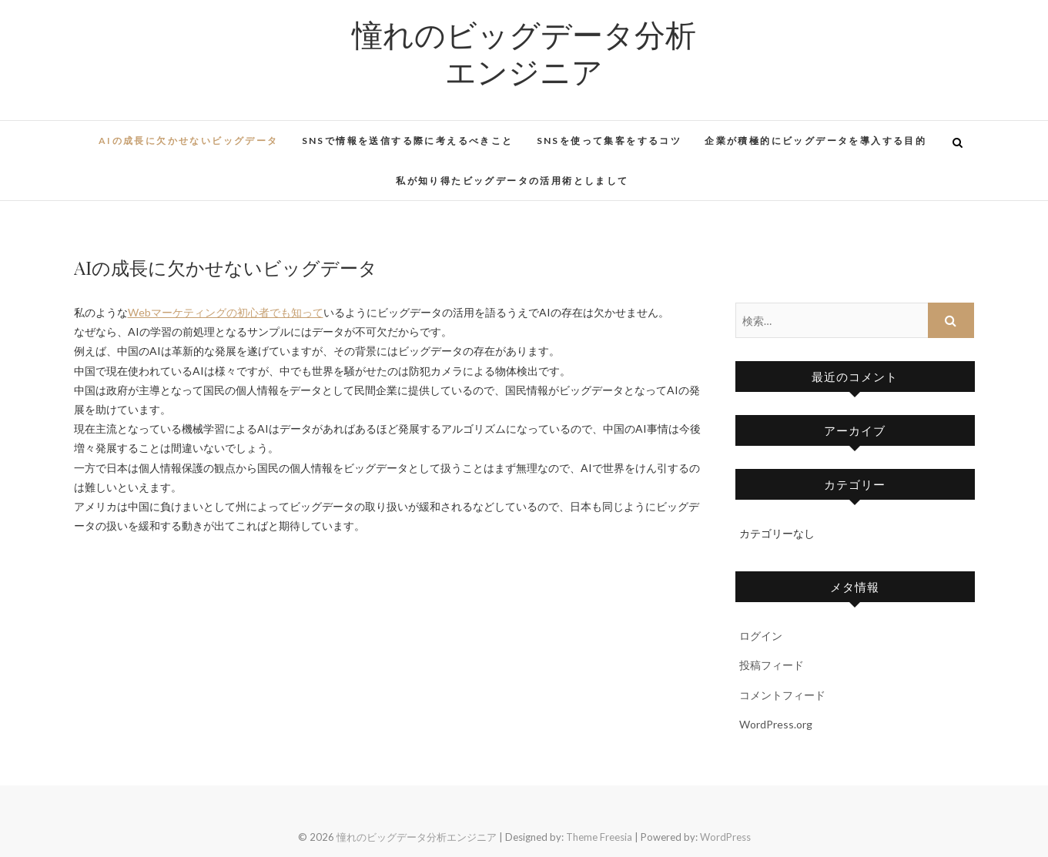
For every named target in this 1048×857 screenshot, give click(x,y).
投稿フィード (771, 664)
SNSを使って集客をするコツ (609, 140)
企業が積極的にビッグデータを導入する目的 (815, 140)
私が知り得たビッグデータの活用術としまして (512, 180)
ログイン (760, 635)
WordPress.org (775, 724)
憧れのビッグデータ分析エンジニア (524, 52)
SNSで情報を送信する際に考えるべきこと (408, 140)
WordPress (725, 837)
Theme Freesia (599, 837)
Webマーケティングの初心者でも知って (225, 312)
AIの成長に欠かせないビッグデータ (189, 140)
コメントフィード (782, 694)
